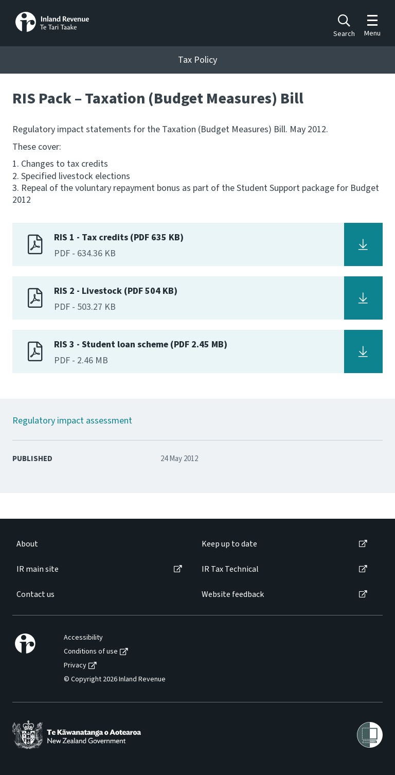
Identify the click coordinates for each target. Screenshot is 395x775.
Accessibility (83, 637)
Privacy (75, 665)
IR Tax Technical (230, 569)
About (27, 544)
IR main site (37, 569)
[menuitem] (98, 544)
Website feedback (233, 595)
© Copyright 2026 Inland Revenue (115, 679)
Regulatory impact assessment (72, 420)
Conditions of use (91, 651)
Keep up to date (229, 544)
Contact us (35, 595)
